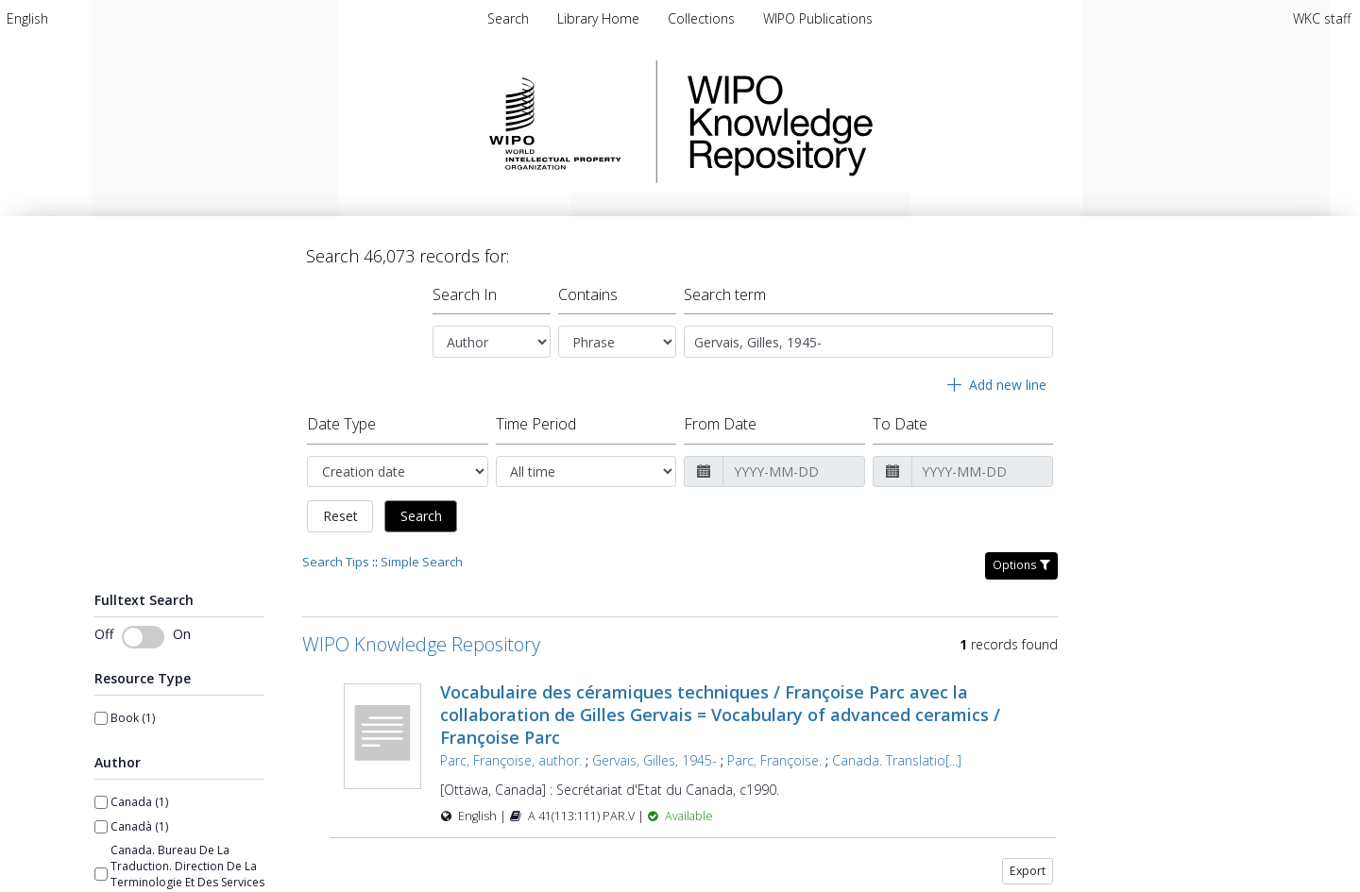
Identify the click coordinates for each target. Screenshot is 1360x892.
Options (1021, 557)
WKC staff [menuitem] (1322, 18)
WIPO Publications (818, 18)
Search (421, 508)
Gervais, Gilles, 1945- (654, 753)
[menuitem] (27, 18)
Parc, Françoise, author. (511, 753)
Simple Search (422, 554)
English (27, 18)
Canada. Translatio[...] (896, 753)
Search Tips (335, 554)
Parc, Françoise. (774, 753)
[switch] (143, 629)
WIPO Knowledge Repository (857, 121)
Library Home (600, 18)
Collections (703, 18)
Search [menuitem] (508, 18)
